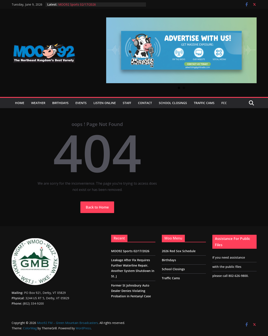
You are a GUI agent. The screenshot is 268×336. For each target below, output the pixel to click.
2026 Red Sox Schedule (179, 251)
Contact (145, 103)
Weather (38, 103)
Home (19, 103)
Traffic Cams (204, 103)
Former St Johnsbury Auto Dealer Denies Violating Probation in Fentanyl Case (131, 290)
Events (81, 103)
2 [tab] (184, 88)
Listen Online (104, 103)
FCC (224, 103)
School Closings (173, 103)
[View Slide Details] (181, 50)
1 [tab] (179, 88)
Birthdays (60, 103)
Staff (127, 103)
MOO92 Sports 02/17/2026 (77, 4)
